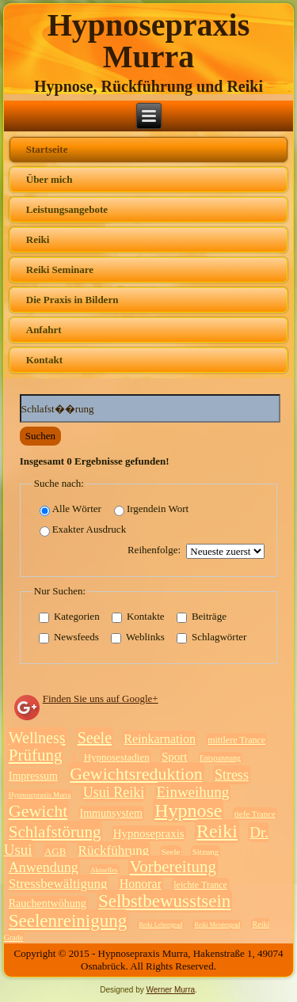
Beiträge (202, 616)
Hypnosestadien (117, 757)
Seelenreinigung (68, 921)
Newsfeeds (69, 637)
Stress (232, 775)
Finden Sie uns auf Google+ (100, 698)
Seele (95, 737)
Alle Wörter (70, 509)
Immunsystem (111, 813)
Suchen (40, 436)
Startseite (47, 149)
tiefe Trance (255, 813)
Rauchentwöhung (47, 903)
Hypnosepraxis (149, 833)
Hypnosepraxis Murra (149, 40)
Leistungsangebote (67, 209)
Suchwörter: (20, 394)
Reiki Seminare (59, 269)
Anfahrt (44, 330)
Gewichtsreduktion (136, 774)
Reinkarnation (160, 739)
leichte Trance (200, 884)
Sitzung (205, 851)
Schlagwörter (212, 637)
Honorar (141, 883)
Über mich (49, 179)
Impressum (33, 776)
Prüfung (36, 755)
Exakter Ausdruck (83, 530)
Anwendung (43, 867)
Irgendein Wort (151, 509)
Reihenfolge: (154, 550)
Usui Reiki (114, 792)
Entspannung (220, 757)
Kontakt (44, 360)
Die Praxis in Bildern (72, 300)
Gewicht (38, 811)
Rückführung (114, 850)
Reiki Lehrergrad (160, 924)
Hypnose (188, 810)
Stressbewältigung (58, 883)
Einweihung (193, 792)
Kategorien (69, 616)
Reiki (38, 239)
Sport (175, 756)
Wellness (37, 737)
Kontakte (138, 616)
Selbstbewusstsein (164, 901)
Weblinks (138, 637)
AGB (55, 851)
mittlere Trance (236, 740)
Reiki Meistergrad (217, 924)
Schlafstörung (55, 831)
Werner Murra (171, 989)
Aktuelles (104, 870)
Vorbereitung (173, 866)
